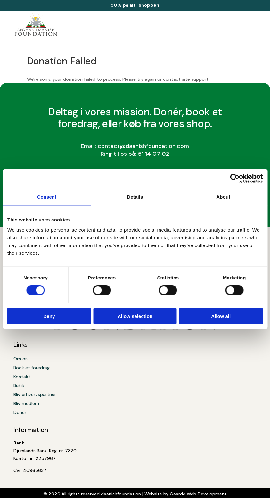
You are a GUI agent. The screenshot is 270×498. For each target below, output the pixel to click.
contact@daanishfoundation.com (143, 146)
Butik (18, 385)
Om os (20, 358)
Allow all (221, 316)
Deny (49, 316)
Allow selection (135, 316)
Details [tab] (135, 197)
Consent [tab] (46, 197)
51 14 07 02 (153, 154)
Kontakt (21, 376)
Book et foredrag (31, 367)
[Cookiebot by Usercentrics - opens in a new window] (235, 178)
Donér (19, 412)
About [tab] (223, 197)
